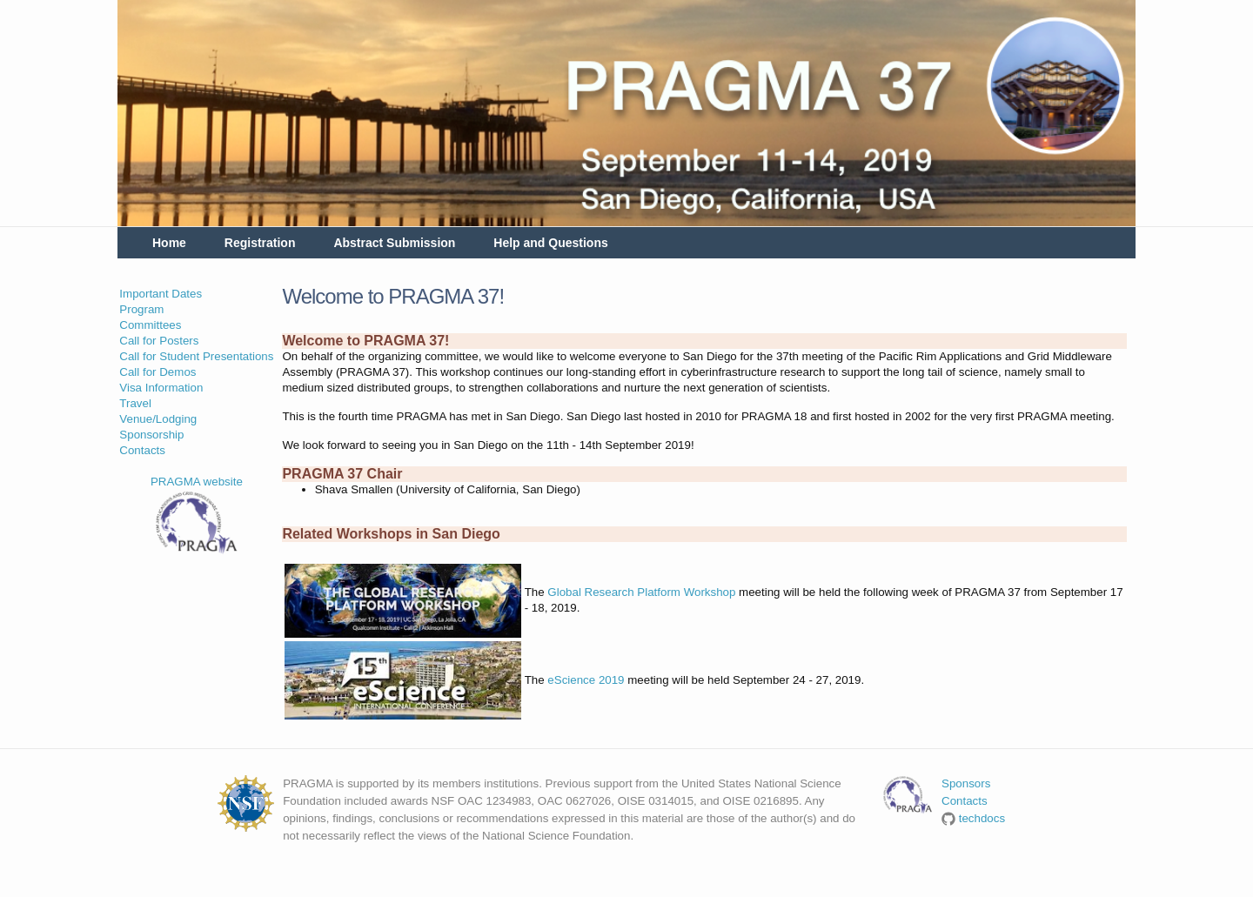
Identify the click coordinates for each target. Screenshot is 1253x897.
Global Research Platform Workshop (641, 592)
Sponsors (965, 783)
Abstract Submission (394, 243)
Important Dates (160, 293)
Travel (135, 403)
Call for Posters (158, 340)
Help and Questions (550, 243)
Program (141, 309)
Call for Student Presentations (196, 356)
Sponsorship (151, 434)
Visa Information (161, 387)
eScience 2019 (585, 679)
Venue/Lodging (158, 418)
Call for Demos (157, 371)
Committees (150, 324)
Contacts (142, 450)
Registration (260, 243)
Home (169, 243)
